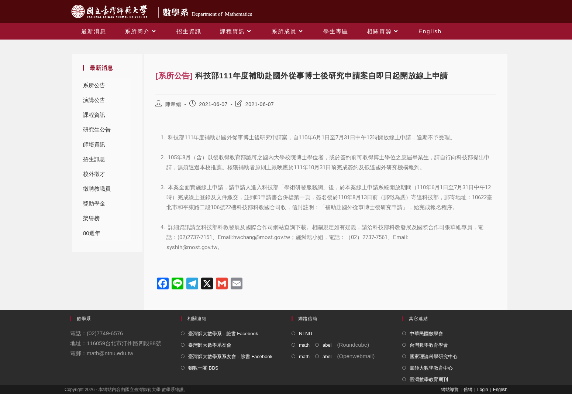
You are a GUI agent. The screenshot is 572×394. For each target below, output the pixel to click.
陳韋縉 (173, 104)
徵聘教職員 (97, 189)
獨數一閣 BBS (203, 368)
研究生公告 (97, 129)
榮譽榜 (91, 218)
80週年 (91, 233)
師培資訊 (94, 144)
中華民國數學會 (426, 333)
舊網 (468, 389)
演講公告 (94, 100)
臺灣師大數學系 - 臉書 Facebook (223, 333)
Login (482, 389)
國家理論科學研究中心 (434, 356)
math (304, 345)
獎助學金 (94, 203)
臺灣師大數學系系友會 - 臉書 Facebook (230, 356)
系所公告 (94, 85)
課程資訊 (94, 115)
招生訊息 (94, 159)
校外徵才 (94, 174)
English (500, 389)
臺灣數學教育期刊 (429, 379)
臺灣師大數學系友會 (209, 345)
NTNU (305, 333)
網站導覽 (450, 389)
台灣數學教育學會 (429, 345)
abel (327, 345)
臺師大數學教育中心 (431, 368)
